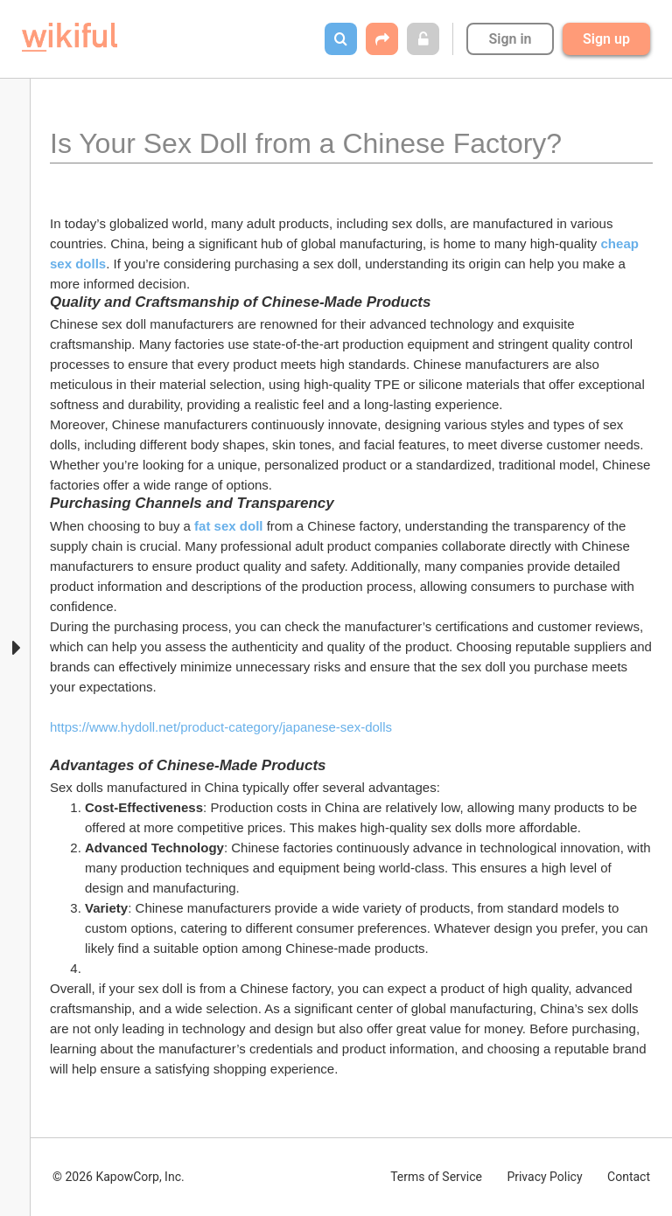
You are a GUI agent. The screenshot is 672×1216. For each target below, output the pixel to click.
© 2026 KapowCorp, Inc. (118, 1177)
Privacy (544, 1177)
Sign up (606, 39)
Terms (436, 1177)
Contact (628, 1177)
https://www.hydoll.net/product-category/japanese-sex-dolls (221, 726)
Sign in (509, 39)
